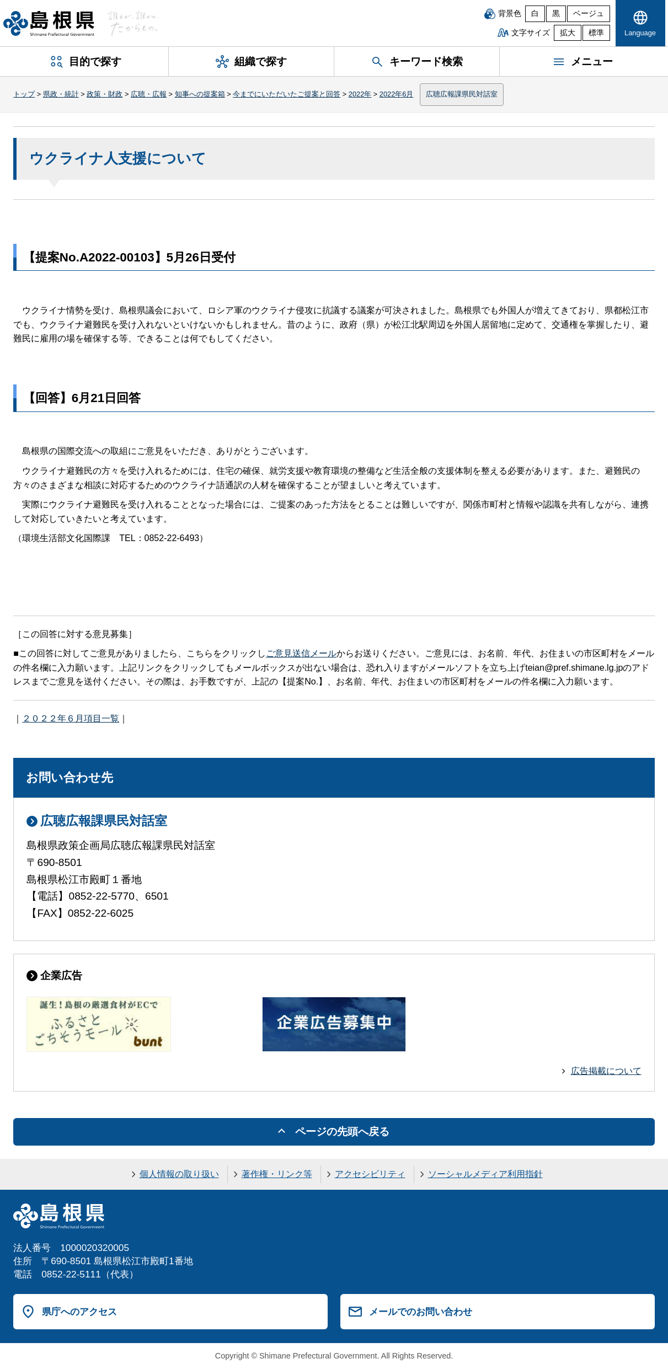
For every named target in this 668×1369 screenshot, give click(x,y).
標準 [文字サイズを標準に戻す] (596, 33)
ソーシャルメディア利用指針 (485, 1174)
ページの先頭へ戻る (342, 1131)
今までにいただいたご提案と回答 (286, 94)
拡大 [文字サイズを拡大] (567, 33)
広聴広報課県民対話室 (462, 94)
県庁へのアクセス (79, 1311)
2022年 (360, 94)
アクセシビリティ (370, 1174)
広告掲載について (606, 1071)
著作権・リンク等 (277, 1174)
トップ (24, 94)
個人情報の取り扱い (179, 1174)
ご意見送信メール (301, 653)
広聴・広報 (149, 94)
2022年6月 (397, 94)
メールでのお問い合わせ (420, 1311)
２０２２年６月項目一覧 (70, 718)
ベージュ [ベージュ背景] (588, 13)
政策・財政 (104, 94)
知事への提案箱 (200, 94)
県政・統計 (61, 94)
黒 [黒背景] (556, 13)
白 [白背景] (535, 13)
